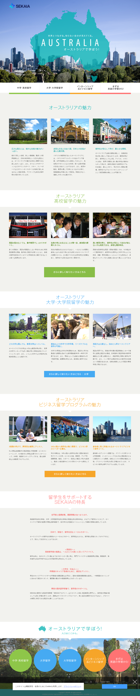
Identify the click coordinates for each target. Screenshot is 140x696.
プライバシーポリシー (72, 686)
